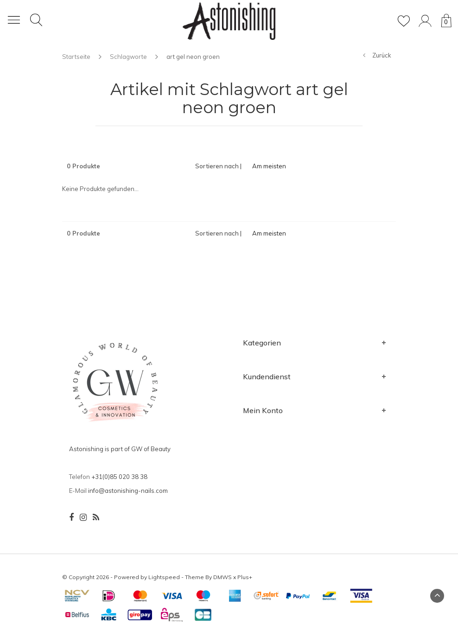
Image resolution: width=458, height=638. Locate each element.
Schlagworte (128, 56)
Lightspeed (164, 577)
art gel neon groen (193, 56)
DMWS (222, 577)
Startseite (76, 56)
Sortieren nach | (218, 166)
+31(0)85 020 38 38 (119, 476)
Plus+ (244, 577)
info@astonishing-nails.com (128, 490)
